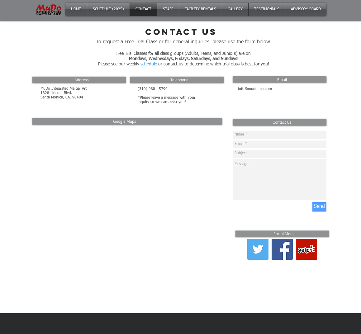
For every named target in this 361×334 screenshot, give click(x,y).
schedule (148, 64)
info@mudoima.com (255, 89)
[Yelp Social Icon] (306, 249)
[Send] (319, 207)
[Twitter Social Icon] (257, 249)
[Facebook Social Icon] (282, 249)
